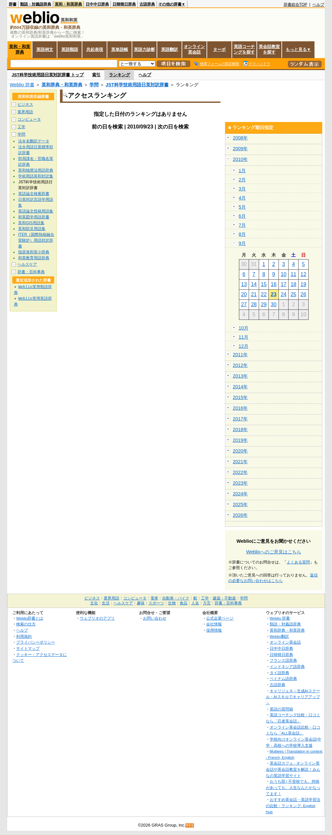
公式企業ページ (219, 618)
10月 (243, 328)
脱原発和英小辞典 (33, 252)
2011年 (240, 354)
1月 (242, 170)
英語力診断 (144, 49)
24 (284, 294)
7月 (242, 225)
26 (303, 294)
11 (293, 274)
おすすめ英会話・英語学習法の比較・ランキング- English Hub (293, 805)
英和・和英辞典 (68, 4)
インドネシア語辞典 (287, 666)
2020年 (240, 451)
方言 (207, 603)
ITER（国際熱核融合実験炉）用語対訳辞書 (36, 240)
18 (293, 284)
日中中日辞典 (97, 4)
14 (254, 284)
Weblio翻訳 (279, 636)
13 (244, 284)
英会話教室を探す (269, 49)
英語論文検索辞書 (33, 193)
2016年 (240, 408)
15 (264, 284)
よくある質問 (298, 562)
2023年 (240, 483)
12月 (243, 346)
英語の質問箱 (281, 709)
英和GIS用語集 (31, 223)
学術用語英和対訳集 (35, 176)
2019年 (240, 440)
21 (254, 294)
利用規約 (24, 636)
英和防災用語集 (31, 228)
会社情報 (214, 624)
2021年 (240, 461)
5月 (242, 207)
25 (293, 294)
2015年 (240, 397)
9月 (242, 243)
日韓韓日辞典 (124, 4)
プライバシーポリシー (35, 642)
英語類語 (69, 49)
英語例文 (44, 49)
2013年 (240, 376)
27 (244, 304)
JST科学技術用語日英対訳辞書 (137, 84)
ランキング (119, 74)
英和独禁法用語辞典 (35, 170)
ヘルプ (318, 4)
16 (274, 284)
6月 (242, 216)
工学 (21, 127)
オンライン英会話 (194, 49)
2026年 (240, 515)
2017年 (240, 418)
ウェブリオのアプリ (97, 618)
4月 (242, 197)
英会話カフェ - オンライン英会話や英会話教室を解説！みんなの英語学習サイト (293, 769)
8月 (242, 234)
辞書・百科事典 (31, 272)
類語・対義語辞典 (35, 4)
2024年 (240, 493)
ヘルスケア (27, 264)
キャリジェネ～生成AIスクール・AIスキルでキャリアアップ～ (293, 697)
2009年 (240, 148)
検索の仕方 (26, 624)
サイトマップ (28, 648)
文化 (94, 603)
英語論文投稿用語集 (35, 211)
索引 (96, 74)
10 (284, 274)
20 (244, 294)
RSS (190, 825)
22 (264, 294)
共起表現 (94, 49)
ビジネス (25, 104)
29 (264, 304)
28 (254, 304)
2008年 (240, 137)
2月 (242, 179)
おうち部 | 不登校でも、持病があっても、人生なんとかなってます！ (293, 787)
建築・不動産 (224, 598)
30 (274, 304)
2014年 (240, 386)
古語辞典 (147, 4)
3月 (242, 188)
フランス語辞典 (283, 660)
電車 (154, 598)
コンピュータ (29, 119)
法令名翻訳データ (33, 141)
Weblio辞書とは (29, 618)
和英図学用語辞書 (33, 217)
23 (274, 294)
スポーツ (156, 603)
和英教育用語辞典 (33, 258)
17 (284, 284)
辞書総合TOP (295, 4)
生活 (106, 603)
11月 (243, 337)
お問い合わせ (154, 618)
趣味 (141, 603)
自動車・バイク (175, 598)
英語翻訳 (169, 49)
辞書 (13, 4)
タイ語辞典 (279, 673)
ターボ (219, 49)
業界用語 (25, 112)
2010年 (240, 159)
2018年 (240, 429)
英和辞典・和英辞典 (62, 84)
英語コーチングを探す (244, 49)
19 (303, 284)
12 (303, 274)
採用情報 (214, 630)
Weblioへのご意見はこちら (273, 551)
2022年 (240, 472)
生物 (172, 603)
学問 (94, 84)
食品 (183, 603)
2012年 (240, 365)
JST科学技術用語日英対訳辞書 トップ (48, 74)
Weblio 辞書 (22, 84)
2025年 (240, 504)
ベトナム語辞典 (283, 678)
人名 (195, 603)
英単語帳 (119, 49)
